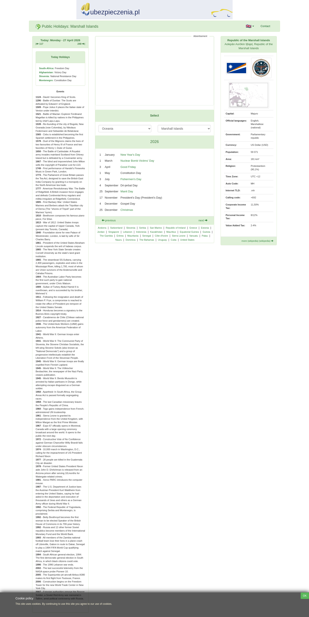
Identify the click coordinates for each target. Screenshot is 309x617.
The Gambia (106, 235)
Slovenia (130, 227)
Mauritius (171, 232)
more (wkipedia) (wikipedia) (257, 241)
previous (109, 220)
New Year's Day (130, 154)
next (202, 220)
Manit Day (127, 191)
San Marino (156, 227)
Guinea (206, 232)
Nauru (118, 240)
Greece (193, 227)
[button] (250, 26)
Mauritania (133, 235)
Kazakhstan (156, 232)
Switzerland (116, 227)
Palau (205, 235)
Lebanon (127, 232)
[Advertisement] (154, 71)
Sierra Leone (178, 235)
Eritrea (120, 235)
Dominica (130, 240)
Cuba (173, 240)
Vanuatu (193, 235)
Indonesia (141, 232)
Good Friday (128, 167)
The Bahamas (146, 240)
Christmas (127, 209)
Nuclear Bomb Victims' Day (137, 160)
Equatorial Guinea (189, 232)
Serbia (142, 227)
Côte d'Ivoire (161, 235)
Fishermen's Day (131, 179)
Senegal (146, 235)
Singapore (113, 232)
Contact (265, 26)
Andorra (102, 227)
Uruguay (162, 240)
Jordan (101, 232)
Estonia (205, 227)
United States (187, 240)
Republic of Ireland (175, 227)
